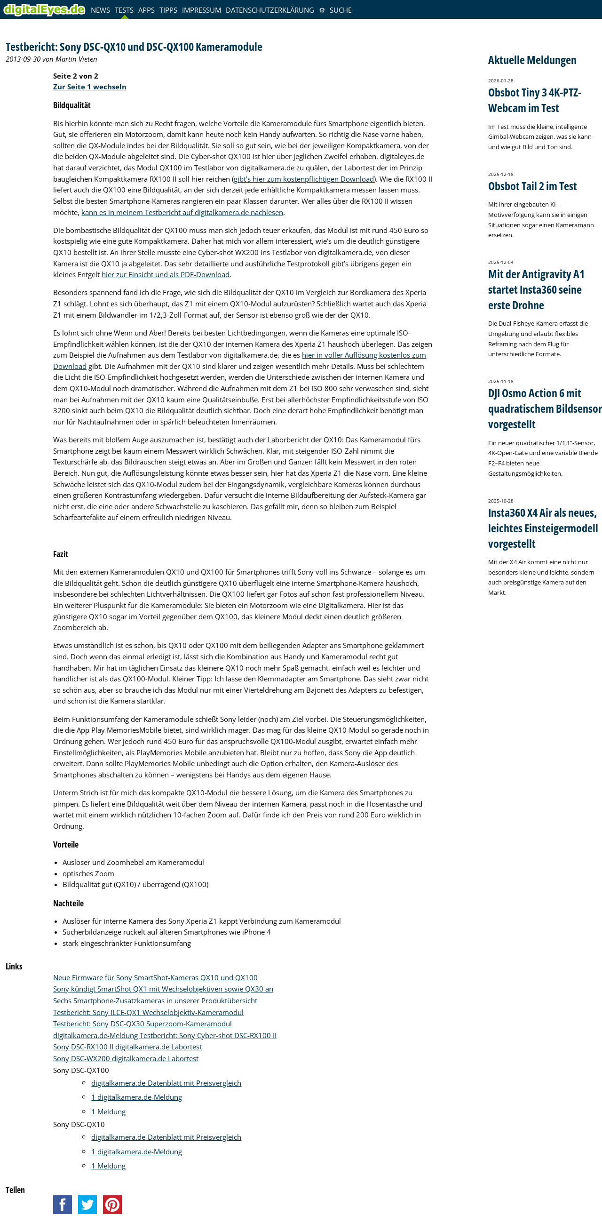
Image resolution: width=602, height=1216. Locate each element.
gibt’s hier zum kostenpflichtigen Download (304, 179)
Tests (124, 10)
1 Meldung (108, 1111)
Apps (146, 10)
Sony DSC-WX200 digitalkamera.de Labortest (125, 1058)
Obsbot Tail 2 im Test (532, 185)
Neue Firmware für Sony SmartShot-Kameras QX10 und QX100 (155, 977)
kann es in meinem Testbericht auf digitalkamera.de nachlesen (182, 212)
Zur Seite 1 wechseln (90, 86)
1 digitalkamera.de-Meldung (136, 1097)
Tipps (168, 10)
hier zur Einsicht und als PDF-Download (166, 274)
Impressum (201, 10)
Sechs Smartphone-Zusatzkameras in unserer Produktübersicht (155, 1000)
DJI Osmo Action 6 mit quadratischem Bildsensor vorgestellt (545, 408)
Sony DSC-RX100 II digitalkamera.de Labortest (127, 1046)
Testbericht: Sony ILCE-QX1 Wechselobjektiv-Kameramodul (148, 1012)
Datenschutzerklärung (270, 10)
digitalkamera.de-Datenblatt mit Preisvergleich (166, 1083)
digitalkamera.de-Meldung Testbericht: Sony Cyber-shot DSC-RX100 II (165, 1035)
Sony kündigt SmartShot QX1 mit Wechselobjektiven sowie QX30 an (163, 988)
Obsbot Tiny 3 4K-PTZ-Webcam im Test (534, 99)
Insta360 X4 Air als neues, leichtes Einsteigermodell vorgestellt (543, 527)
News (100, 10)
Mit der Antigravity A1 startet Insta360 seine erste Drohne (536, 289)
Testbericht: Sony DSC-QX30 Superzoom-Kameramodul (142, 1023)
